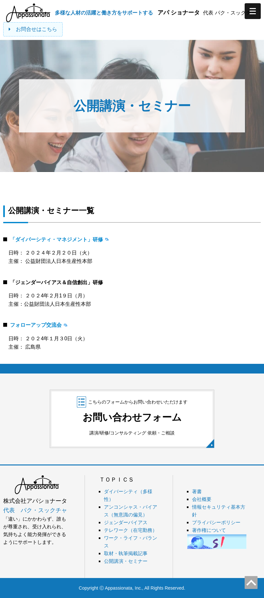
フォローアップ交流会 (36, 325)
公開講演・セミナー (125, 561)
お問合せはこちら (33, 29)
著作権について (209, 530)
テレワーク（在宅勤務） (130, 530)
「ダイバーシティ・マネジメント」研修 (56, 239)
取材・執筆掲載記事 (125, 553)
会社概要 (201, 499)
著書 (197, 491)
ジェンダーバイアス (125, 522)
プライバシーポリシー (216, 522)
